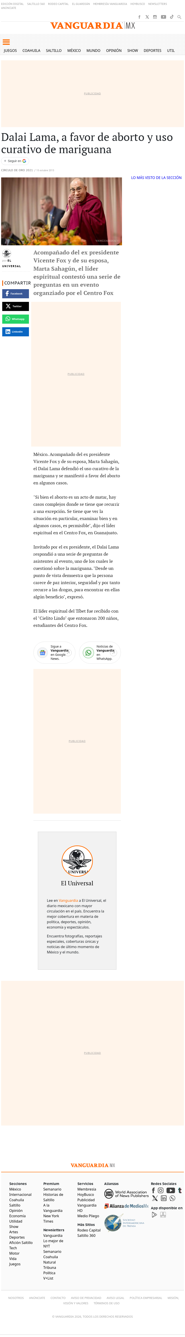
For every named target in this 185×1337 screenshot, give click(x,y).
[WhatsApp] (100, 653)
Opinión (114, 50)
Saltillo (53, 50)
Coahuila (31, 50)
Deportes (152, 50)
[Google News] (54, 653)
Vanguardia (68, 900)
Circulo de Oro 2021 (17, 170)
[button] (6, 42)
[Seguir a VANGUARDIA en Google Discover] (15, 161)
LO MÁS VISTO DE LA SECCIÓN (156, 177)
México (74, 50)
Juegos (10, 50)
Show (132, 50)
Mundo (93, 50)
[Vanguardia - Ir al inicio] (92, 26)
